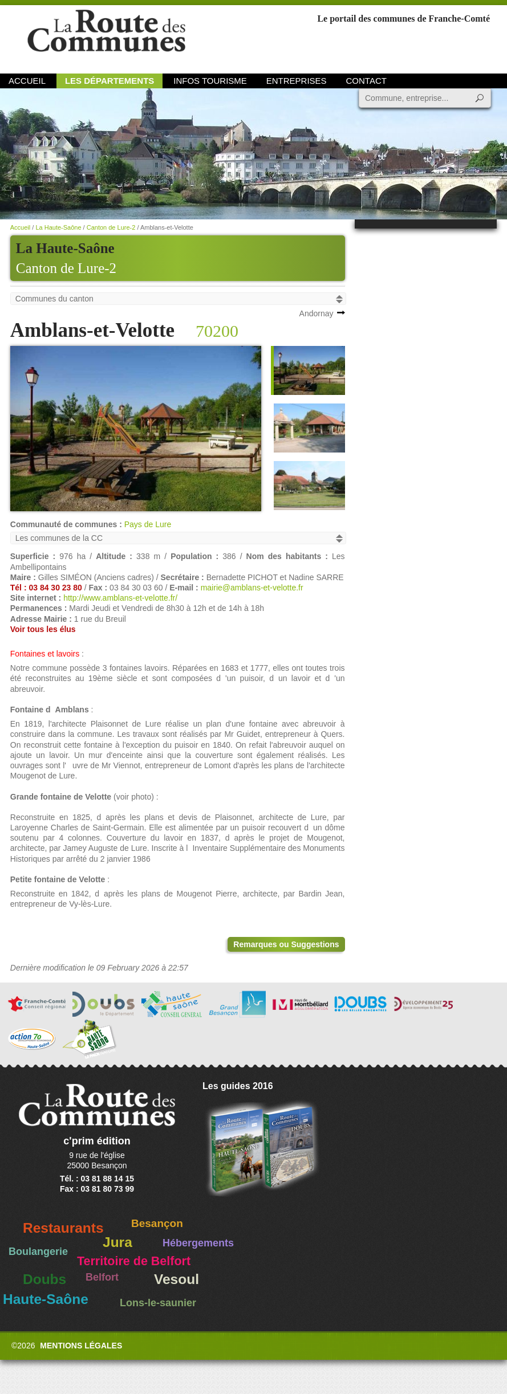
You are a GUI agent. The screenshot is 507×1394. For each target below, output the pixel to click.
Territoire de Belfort (133, 1261)
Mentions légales (81, 1345)
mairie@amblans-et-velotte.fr (252, 587)
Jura (117, 1242)
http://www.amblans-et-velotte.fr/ (120, 597)
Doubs (44, 1279)
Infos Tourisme (210, 80)
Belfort (102, 1277)
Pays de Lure (148, 524)
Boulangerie (38, 1251)
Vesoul (176, 1279)
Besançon (157, 1223)
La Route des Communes (106, 36)
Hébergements (198, 1243)
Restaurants (63, 1228)
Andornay (316, 313)
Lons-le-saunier (158, 1303)
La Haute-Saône (58, 227)
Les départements (109, 80)
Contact (366, 80)
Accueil (27, 80)
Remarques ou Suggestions (286, 944)
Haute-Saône (45, 1299)
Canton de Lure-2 (66, 268)
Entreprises (296, 80)
